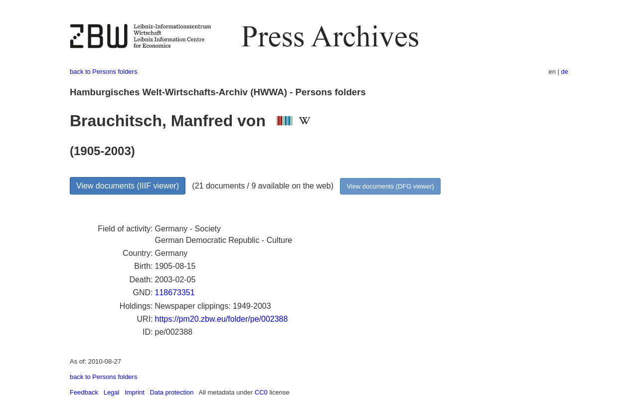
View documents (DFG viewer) (390, 186)
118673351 (175, 292)
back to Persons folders (103, 71)
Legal (112, 392)
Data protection (172, 392)
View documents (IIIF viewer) (127, 186)
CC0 (261, 392)
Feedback (84, 392)
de (564, 71)
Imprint (135, 392)
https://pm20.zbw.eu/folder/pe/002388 (221, 319)
